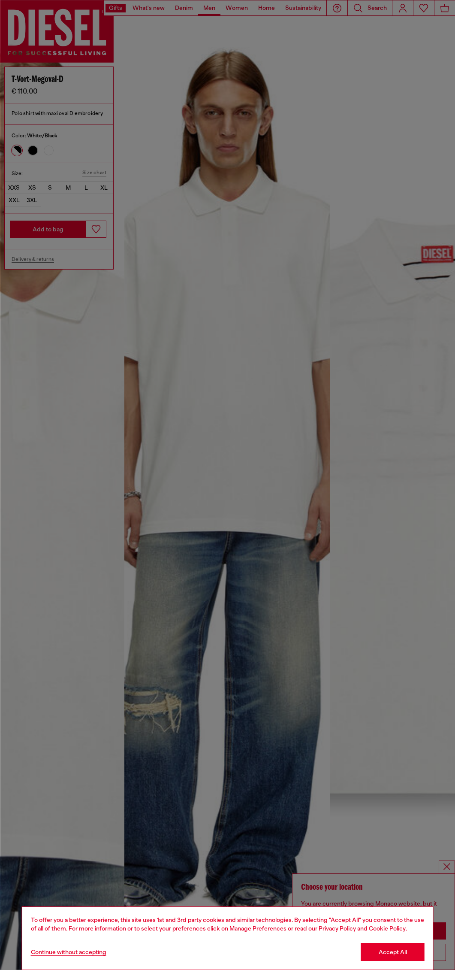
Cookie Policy (387, 928)
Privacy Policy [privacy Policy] (337, 928)
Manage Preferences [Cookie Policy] (257, 928)
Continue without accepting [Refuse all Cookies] (68, 952)
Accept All (393, 952)
